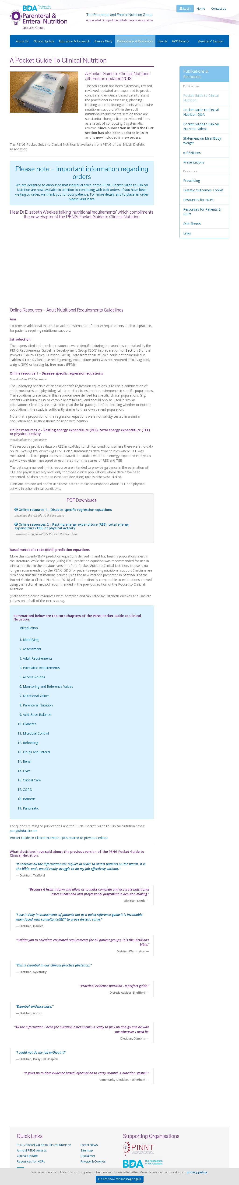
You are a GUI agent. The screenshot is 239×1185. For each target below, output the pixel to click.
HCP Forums (180, 41)
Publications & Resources (135, 41)
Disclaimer (88, 1156)
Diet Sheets (192, 223)
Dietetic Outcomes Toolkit (203, 190)
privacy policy (196, 1172)
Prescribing (191, 180)
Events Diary (103, 41)
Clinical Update (43, 41)
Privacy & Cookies (93, 1161)
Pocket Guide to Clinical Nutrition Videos (201, 126)
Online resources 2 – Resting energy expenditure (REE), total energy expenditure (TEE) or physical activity (71, 526)
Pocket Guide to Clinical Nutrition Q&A (201, 112)
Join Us (162, 41)
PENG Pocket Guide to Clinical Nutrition (44, 1145)
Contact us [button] (218, 8)
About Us (22, 41)
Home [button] (201, 8)
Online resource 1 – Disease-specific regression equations (63, 509)
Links (187, 233)
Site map (87, 1150)
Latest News (89, 1145)
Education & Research (74, 41)
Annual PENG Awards (32, 1150)
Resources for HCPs (198, 199)
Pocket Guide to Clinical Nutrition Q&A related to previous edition (59, 838)
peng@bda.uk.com (24, 830)
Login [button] (185, 8)
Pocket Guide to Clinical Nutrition (201, 97)
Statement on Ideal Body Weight (202, 140)
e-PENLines (192, 152)
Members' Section (210, 41)
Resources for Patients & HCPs (202, 211)
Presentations (193, 162)
